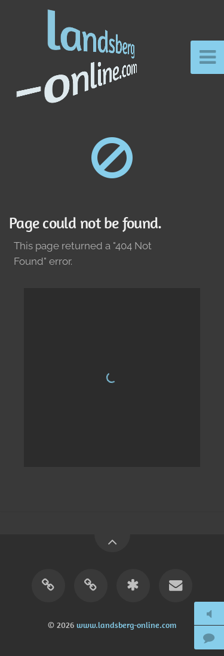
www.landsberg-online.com (126, 625)
